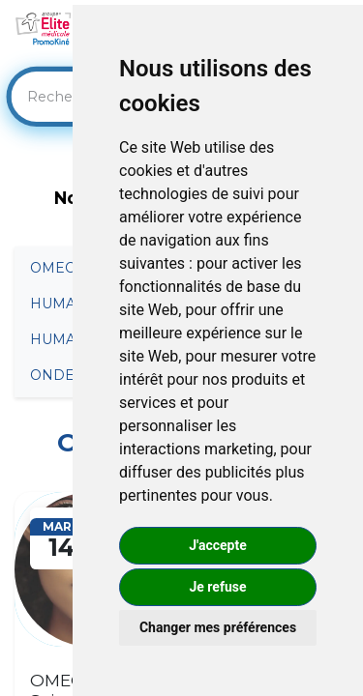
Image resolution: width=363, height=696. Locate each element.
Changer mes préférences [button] (217, 627)
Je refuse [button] (217, 586)
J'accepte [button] (218, 545)
